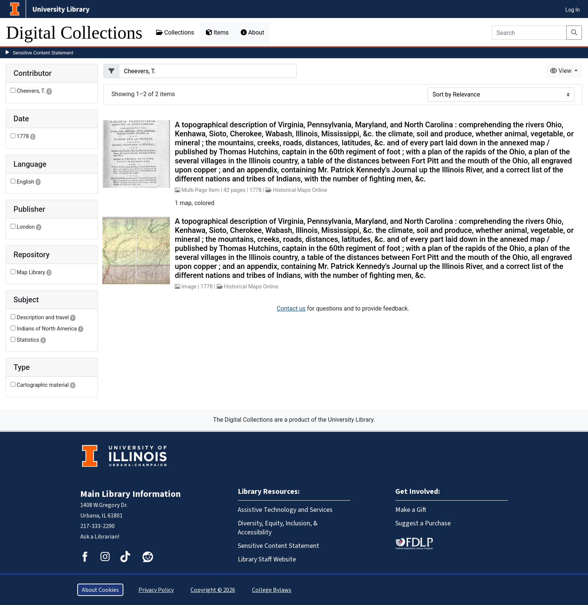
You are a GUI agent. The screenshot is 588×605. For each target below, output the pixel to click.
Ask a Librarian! (99, 536)
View (561, 70)
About (252, 32)
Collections (175, 32)
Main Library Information (130, 494)
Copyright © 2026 (212, 590)
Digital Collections (74, 32)
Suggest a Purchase (423, 523)
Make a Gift (410, 509)
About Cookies (100, 590)
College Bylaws (271, 590)
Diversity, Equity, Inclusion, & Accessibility (278, 528)
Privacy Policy (156, 590)
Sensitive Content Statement (43, 53)
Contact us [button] (291, 308)
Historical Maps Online (300, 190)
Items (217, 32)
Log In (573, 10)
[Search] (529, 33)
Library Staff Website (267, 559)
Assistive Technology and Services (285, 509)
